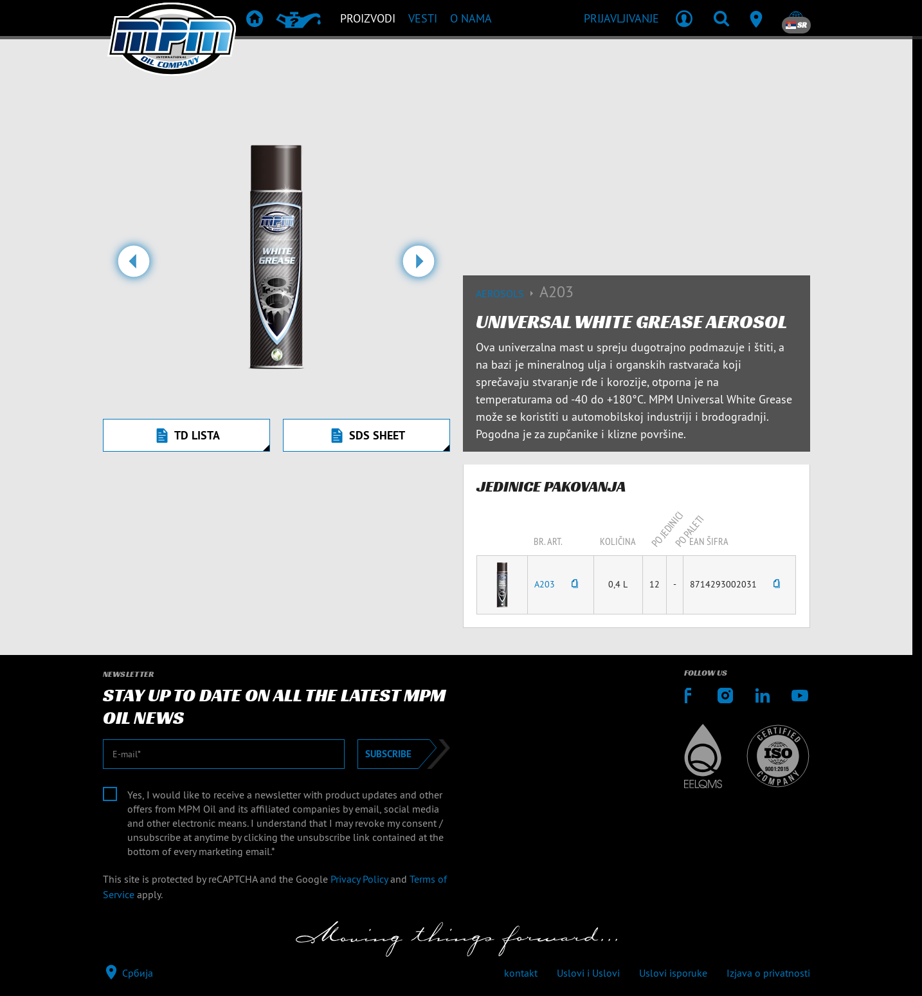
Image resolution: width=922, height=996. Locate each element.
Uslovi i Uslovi (588, 972)
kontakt (521, 972)
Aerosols (507, 293)
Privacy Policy (359, 878)
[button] (134, 266)
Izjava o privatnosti (768, 972)
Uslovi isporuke (673, 972)
